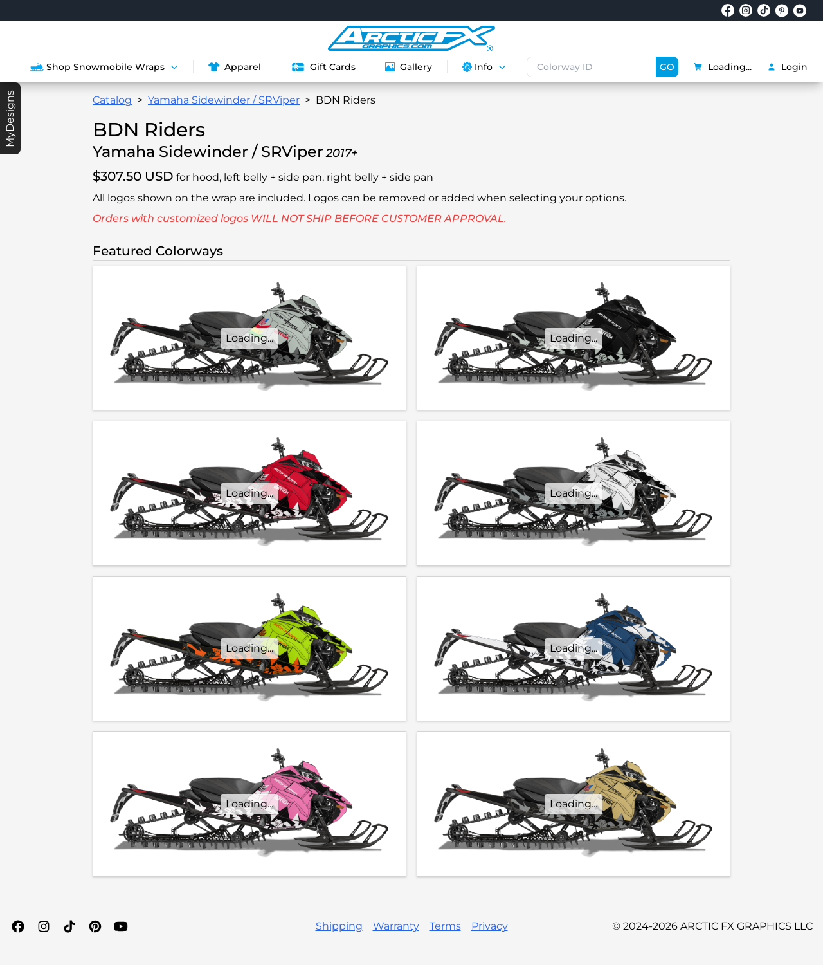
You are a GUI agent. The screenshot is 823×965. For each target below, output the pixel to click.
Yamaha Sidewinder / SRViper (224, 100)
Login (787, 67)
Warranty (396, 926)
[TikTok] (69, 926)
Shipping (339, 926)
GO (667, 67)
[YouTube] (121, 926)
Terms (445, 926)
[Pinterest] (95, 926)
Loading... (723, 67)
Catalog (112, 100)
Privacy (489, 926)
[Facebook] (18, 926)
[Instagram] (43, 926)
